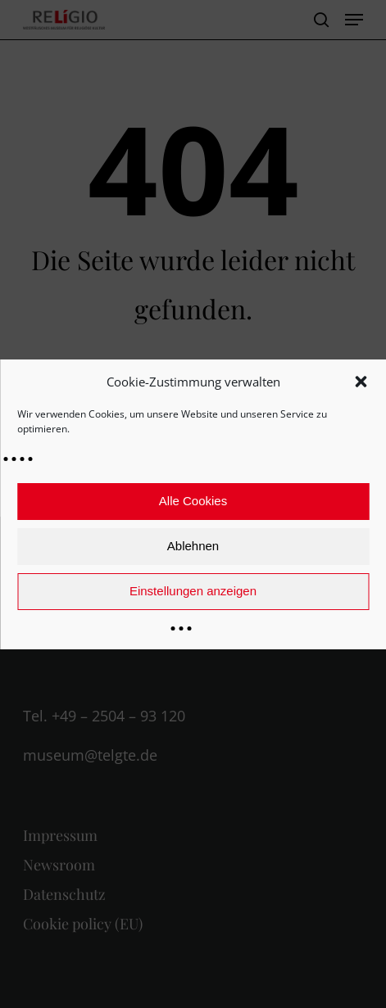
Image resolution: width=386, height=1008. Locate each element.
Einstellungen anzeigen (193, 591)
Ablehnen (193, 546)
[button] (360, 381)
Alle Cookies (193, 501)
